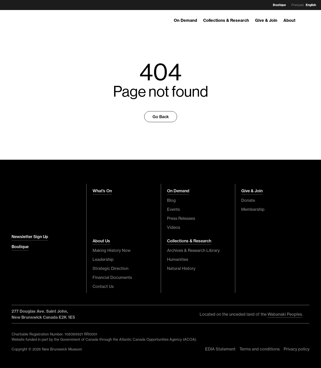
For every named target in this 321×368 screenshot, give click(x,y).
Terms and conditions (259, 348)
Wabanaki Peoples (285, 314)
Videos (173, 227)
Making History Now (112, 250)
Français (297, 5)
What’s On (102, 190)
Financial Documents (112, 277)
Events (173, 209)
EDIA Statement (220, 348)
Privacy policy (296, 348)
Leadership (103, 259)
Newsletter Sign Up (30, 236)
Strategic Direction (110, 268)
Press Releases (181, 218)
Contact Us (103, 286)
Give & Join (266, 20)
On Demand (185, 20)
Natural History (181, 268)
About (289, 20)
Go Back (160, 116)
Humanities (177, 259)
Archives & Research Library (193, 250)
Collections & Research (226, 20)
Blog (171, 200)
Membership (253, 209)
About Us (101, 240)
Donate (248, 200)
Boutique (279, 5)
